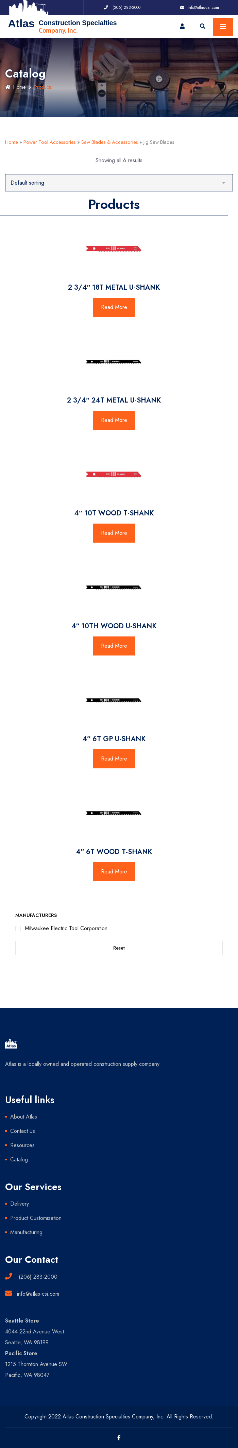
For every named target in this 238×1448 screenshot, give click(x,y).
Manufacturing (26, 1232)
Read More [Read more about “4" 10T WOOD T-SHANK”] (114, 533)
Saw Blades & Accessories (109, 142)
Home (15, 87)
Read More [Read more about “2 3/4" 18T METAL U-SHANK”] (114, 307)
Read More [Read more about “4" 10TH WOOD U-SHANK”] (114, 646)
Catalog (19, 1159)
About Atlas (23, 1117)
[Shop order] (119, 182)
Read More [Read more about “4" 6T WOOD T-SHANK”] (114, 871)
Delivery (19, 1204)
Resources (22, 1145)
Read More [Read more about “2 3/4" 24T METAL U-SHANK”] (114, 420)
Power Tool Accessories (49, 142)
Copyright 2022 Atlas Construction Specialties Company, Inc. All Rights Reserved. (119, 1416)
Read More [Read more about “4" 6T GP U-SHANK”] (114, 759)
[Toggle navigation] (223, 27)
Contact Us (22, 1131)
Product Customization (36, 1218)
